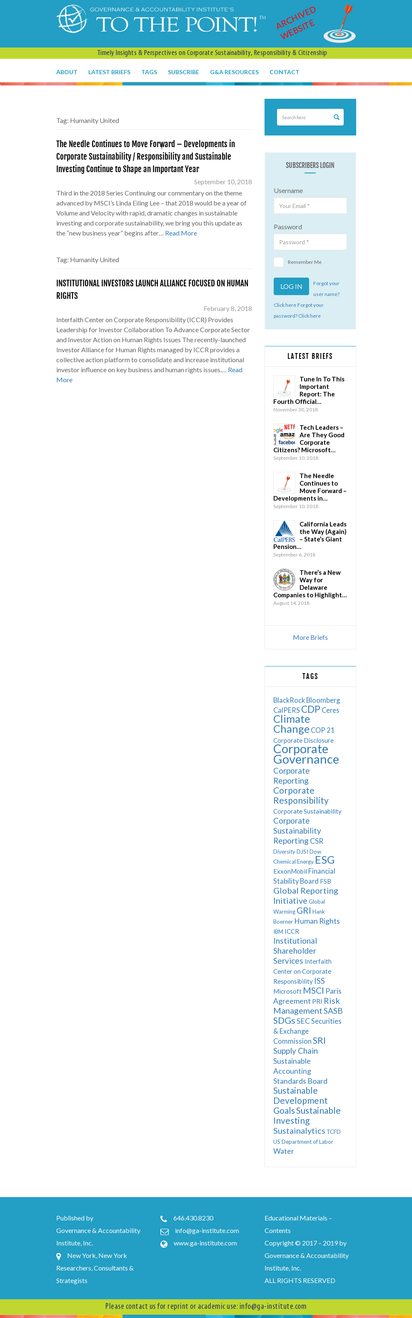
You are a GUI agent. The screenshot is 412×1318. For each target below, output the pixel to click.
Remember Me (298, 262)
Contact (285, 71)
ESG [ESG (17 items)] (325, 859)
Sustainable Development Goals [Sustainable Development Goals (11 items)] (300, 1100)
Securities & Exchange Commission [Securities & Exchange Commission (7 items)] (307, 1031)
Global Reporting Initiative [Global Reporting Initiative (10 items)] (305, 895)
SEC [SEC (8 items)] (303, 1021)
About (66, 71)
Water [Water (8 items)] (283, 1151)
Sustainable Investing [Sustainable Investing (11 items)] (307, 1115)
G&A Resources (234, 71)
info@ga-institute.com (207, 1230)
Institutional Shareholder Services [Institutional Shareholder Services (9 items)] (295, 950)
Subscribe (183, 71)
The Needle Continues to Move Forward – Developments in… (310, 487)
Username (288, 190)
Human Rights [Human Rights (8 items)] (317, 921)
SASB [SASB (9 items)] (333, 1010)
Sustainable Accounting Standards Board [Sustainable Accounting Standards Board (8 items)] (300, 1071)
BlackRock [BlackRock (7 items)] (289, 700)
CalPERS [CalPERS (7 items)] (286, 710)
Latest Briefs (109, 71)
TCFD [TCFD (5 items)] (334, 1131)
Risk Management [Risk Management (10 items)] (306, 1005)
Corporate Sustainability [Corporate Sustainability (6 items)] (307, 811)
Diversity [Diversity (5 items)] (284, 851)
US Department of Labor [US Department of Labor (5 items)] (303, 1141)
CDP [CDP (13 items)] (310, 709)
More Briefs (310, 637)
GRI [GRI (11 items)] (304, 910)
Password (288, 227)
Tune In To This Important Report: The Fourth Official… (309, 390)
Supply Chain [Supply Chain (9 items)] (295, 1050)
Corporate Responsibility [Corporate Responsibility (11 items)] (301, 795)
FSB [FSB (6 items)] (325, 881)
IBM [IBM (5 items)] (278, 931)
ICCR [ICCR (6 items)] (292, 931)
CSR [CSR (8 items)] (316, 841)
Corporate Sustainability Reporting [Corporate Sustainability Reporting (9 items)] (297, 830)
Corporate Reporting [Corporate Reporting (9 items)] (291, 775)
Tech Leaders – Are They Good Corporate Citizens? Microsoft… (309, 438)
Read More (181, 233)
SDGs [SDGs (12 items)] (284, 1020)
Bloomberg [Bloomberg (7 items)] (323, 700)
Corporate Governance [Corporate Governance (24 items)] (306, 753)
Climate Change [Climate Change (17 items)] (291, 723)
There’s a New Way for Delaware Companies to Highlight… (310, 584)
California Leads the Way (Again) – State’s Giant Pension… (310, 535)
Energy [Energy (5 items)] (305, 861)
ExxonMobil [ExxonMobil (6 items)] (290, 871)
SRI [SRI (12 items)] (319, 1040)
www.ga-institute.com (205, 1243)
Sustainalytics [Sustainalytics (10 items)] (299, 1130)
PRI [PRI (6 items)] (317, 1001)
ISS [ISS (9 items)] (319, 980)
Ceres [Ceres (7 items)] (331, 710)
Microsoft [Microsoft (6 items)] (287, 991)
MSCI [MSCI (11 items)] (313, 990)
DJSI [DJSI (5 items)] (302, 851)
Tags (149, 71)
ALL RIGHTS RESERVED (300, 1280)
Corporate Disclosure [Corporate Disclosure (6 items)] (303, 740)
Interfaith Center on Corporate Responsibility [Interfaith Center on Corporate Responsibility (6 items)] (302, 971)
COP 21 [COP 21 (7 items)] (323, 730)
